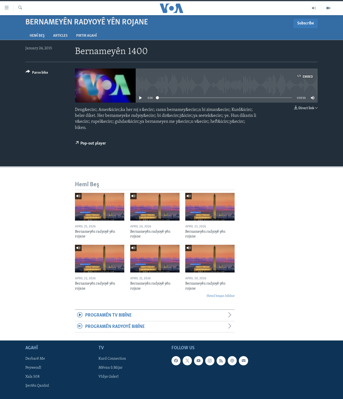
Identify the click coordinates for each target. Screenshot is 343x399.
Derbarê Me (35, 359)
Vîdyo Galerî (108, 377)
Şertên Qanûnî (37, 386)
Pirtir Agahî (86, 36)
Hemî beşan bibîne (221, 296)
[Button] (37, 73)
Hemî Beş (37, 36)
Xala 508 (32, 377)
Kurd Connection (112, 359)
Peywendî (33, 368)
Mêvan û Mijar (110, 368)
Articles (60, 36)
